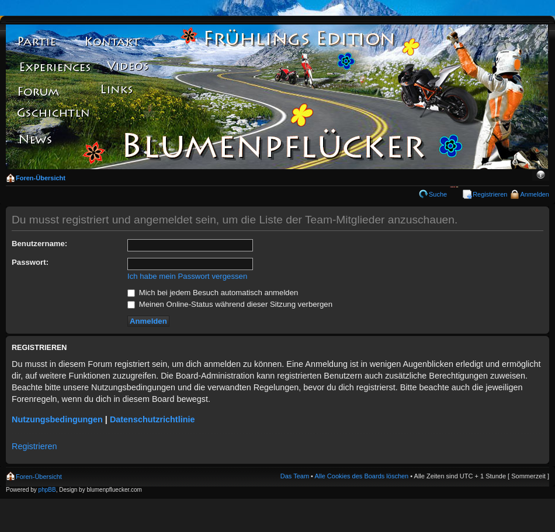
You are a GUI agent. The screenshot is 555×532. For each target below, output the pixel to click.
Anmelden (534, 194)
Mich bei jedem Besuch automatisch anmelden (212, 292)
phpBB (47, 490)
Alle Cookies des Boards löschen (361, 476)
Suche (438, 194)
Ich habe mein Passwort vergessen (187, 276)
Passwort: (30, 262)
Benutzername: (39, 243)
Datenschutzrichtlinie (152, 419)
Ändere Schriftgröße (540, 175)
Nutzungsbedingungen (57, 419)
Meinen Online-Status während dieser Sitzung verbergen (229, 304)
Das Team (294, 476)
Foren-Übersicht (40, 177)
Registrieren (490, 194)
